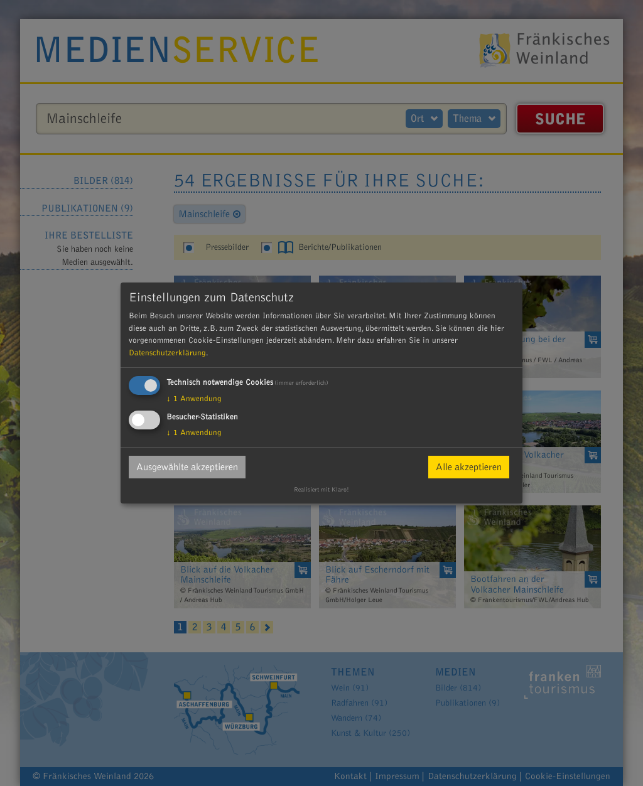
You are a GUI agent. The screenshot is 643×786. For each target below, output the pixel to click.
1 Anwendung (194, 398)
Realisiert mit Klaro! (321, 489)
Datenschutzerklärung (167, 352)
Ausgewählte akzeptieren (187, 467)
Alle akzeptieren (469, 467)
